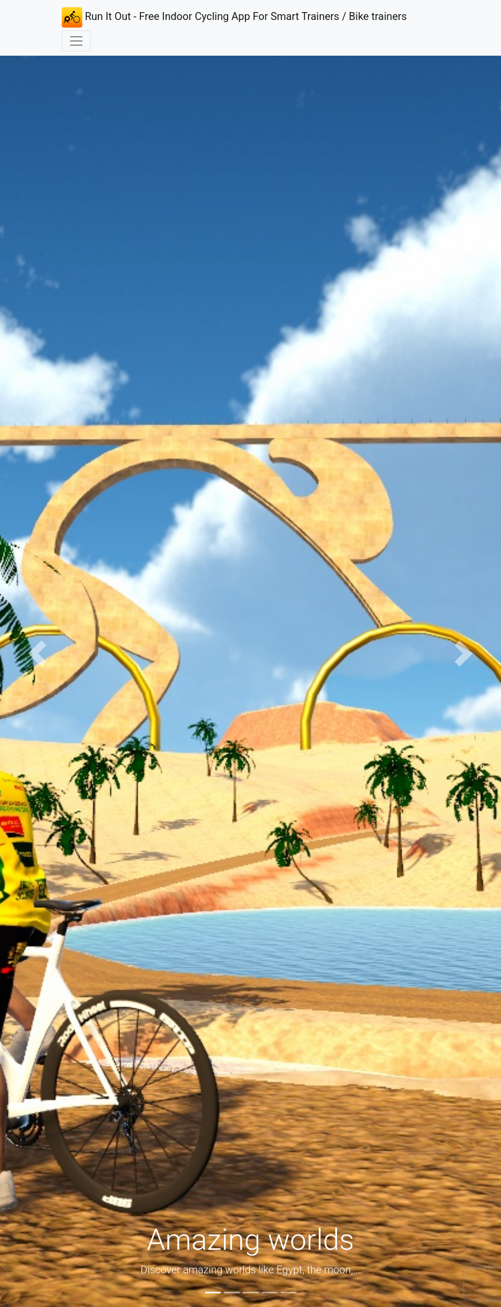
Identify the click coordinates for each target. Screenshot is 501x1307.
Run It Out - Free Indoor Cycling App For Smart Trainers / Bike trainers (234, 17)
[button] (37, 653)
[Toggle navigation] (76, 40)
